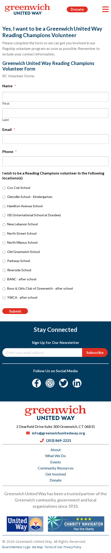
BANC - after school (21, 279)
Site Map (38, 547)
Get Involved (55, 474)
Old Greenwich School (23, 252)
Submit (15, 311)
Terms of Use (53, 547)
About (55, 449)
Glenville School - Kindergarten (29, 197)
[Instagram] (50, 383)
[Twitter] (63, 383)
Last (6, 120)
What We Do (55, 455)
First (6, 103)
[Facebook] (36, 383)
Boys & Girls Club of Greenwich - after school (40, 288)
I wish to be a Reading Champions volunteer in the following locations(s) (53, 175)
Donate (77, 9)
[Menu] (105, 9)
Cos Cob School (18, 188)
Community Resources (56, 468)
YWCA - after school (22, 297)
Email (8, 129)
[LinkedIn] (77, 383)
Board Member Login (16, 547)
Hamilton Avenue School (25, 206)
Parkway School (18, 261)
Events (55, 462)
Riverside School (19, 270)
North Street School (22, 233)
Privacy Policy (72, 547)
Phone (9, 151)
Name (9, 86)
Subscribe (95, 352)
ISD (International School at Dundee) (34, 215)
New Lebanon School (22, 224)
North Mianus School (22, 242)
